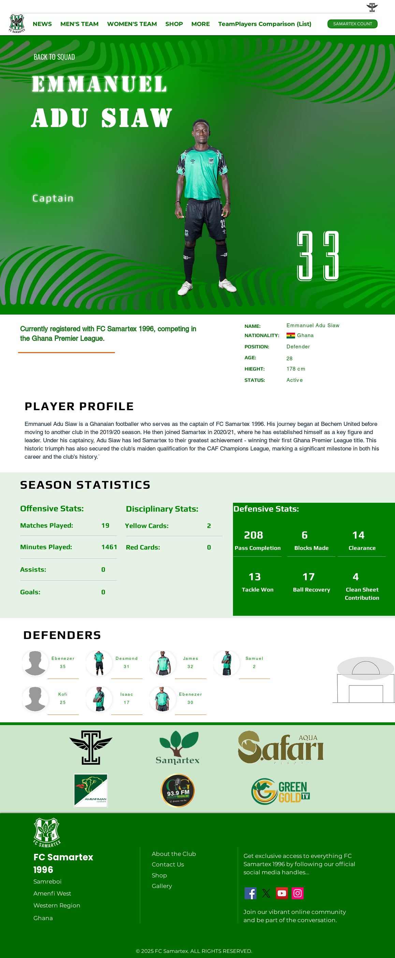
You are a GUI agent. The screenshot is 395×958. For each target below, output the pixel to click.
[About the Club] (175, 854)
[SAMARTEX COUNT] (352, 23)
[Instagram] (298, 893)
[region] (50, 664)
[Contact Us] (168, 864)
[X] (266, 893)
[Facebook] (251, 893)
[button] (42, 24)
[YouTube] (282, 893)
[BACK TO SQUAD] (54, 57)
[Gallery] (168, 886)
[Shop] (168, 875)
